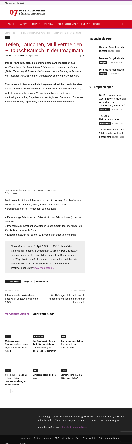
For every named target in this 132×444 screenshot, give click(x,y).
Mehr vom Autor (43, 311)
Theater (11, 23)
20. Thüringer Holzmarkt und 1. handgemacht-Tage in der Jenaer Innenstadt (67, 296)
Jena (15, 32)
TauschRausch (42, 278)
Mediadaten (67, 435)
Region (85, 23)
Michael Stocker (16, 55)
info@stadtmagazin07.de (73, 424)
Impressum (25, 435)
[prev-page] (7, 388)
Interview (48, 23)
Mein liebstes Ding (68, 23)
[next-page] (12, 388)
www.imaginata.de (43, 264)
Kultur (23, 23)
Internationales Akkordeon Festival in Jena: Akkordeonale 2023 (21, 296)
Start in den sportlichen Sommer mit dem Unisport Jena (72, 341)
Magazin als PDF (51, 435)
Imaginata (28, 278)
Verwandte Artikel (17, 311)
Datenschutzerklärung (109, 435)
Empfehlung (105, 123)
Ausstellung (38, 334)
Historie (35, 23)
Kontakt (36, 435)
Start (7, 32)
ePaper (97, 23)
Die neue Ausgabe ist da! (111, 47)
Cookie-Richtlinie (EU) (86, 435)
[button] (123, 23)
